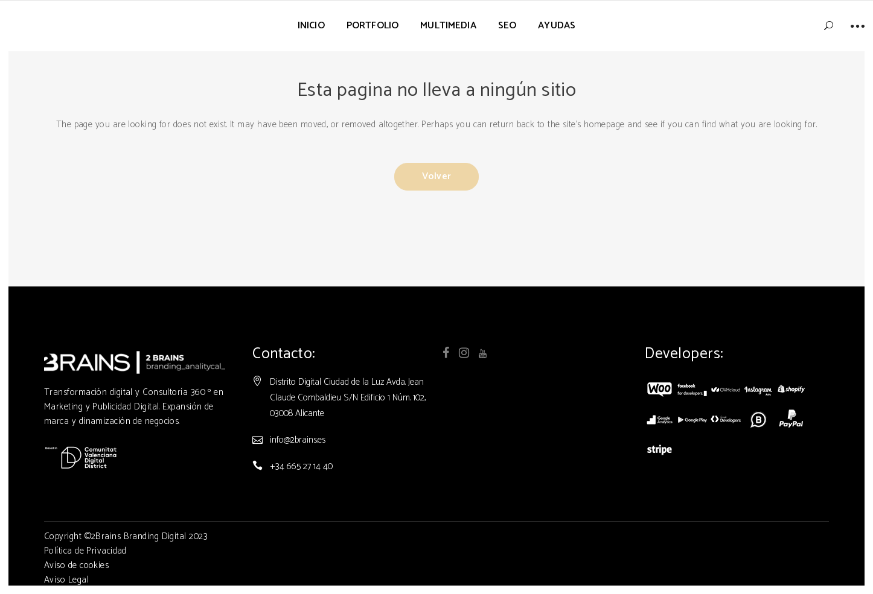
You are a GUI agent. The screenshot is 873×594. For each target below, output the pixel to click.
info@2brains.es (297, 439)
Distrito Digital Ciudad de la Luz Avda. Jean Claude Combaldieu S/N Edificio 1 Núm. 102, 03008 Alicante (348, 397)
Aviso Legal (66, 579)
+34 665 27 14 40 (301, 466)
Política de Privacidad (85, 550)
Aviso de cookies (76, 565)
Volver (436, 176)
